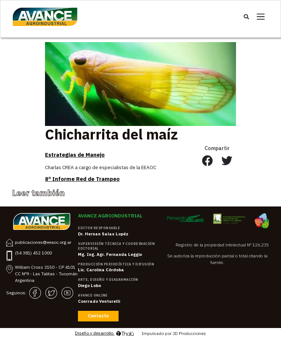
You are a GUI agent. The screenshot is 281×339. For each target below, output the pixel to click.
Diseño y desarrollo (104, 333)
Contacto (98, 315)
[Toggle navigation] (260, 17)
